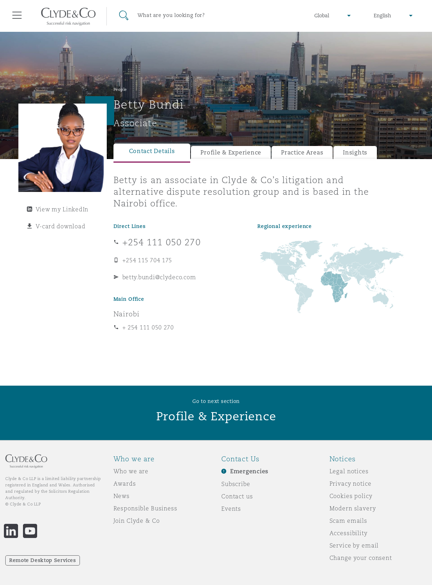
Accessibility (348, 533)
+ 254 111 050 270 (148, 327)
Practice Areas (302, 152)
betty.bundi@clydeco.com (159, 277)
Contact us (237, 496)
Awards (124, 483)
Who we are (131, 471)
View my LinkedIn (62, 209)
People (120, 89)
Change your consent (360, 557)
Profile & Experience (230, 152)
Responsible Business (145, 508)
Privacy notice (350, 483)
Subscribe (235, 483)
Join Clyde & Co (136, 520)
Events (231, 508)
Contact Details (152, 151)
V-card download (60, 226)
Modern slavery (352, 508)
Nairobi (126, 314)
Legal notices (349, 471)
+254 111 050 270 (161, 242)
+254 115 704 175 (147, 260)
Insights (355, 152)
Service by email (354, 545)
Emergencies (249, 471)
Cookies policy (351, 495)
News (121, 495)
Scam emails (348, 520)
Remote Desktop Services (42, 560)
